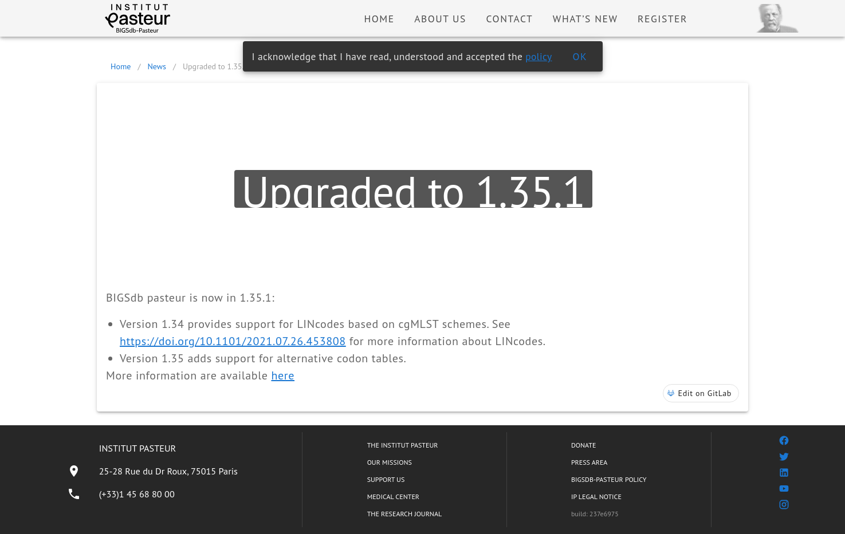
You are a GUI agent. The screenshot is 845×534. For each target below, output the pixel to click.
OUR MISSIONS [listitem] (389, 462)
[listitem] (152, 471)
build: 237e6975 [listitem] (595, 513)
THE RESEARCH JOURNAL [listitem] (404, 513)
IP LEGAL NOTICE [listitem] (596, 496)
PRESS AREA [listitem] (589, 462)
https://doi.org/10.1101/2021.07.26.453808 (233, 341)
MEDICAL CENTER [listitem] (393, 496)
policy (538, 56)
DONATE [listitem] (583, 445)
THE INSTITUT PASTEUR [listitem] (402, 445)
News (156, 66)
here (282, 375)
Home (121, 66)
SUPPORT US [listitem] (386, 479)
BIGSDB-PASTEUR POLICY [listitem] (609, 479)
